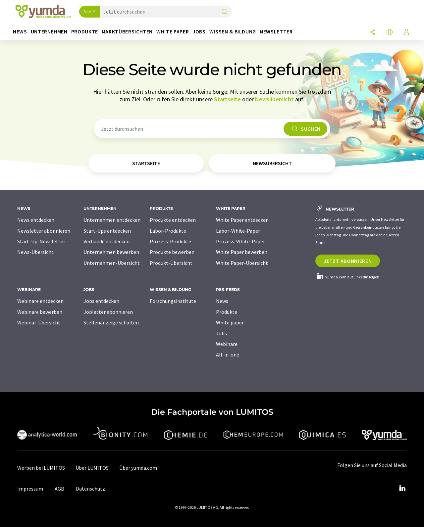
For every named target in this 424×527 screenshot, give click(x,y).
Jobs (221, 333)
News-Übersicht (35, 252)
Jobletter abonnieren (108, 312)
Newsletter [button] (276, 31)
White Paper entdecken (242, 219)
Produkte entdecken (173, 219)
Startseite (227, 99)
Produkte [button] (84, 31)
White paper (230, 322)
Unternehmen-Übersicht (111, 263)
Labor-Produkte (168, 230)
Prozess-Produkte (170, 241)
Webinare (227, 344)
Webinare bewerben (39, 312)
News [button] (20, 31)
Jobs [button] (199, 31)
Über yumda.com (138, 467)
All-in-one (227, 354)
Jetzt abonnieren (348, 261)
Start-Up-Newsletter (41, 241)
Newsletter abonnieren (43, 230)
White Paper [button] (172, 31)
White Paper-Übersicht (242, 263)
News (222, 301)
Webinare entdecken (40, 301)
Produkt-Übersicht (171, 263)
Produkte (226, 312)
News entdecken (35, 219)
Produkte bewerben (172, 252)
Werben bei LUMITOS (41, 467)
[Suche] (224, 12)
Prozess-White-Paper (240, 241)
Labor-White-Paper (238, 230)
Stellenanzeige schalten (111, 322)
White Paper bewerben (241, 252)
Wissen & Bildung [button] (232, 31)
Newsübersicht (274, 99)
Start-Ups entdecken (107, 230)
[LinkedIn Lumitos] (402, 488)
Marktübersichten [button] (127, 31)
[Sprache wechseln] (389, 32)
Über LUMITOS (92, 467)
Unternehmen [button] (49, 31)
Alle (87, 12)
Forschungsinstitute (173, 301)
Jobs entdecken (101, 301)
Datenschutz (90, 488)
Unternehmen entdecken (111, 219)
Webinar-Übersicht (38, 322)
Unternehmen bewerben (111, 252)
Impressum (30, 488)
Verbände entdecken (106, 241)
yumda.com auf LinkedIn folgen (347, 276)
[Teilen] (372, 32)
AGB (59, 488)
